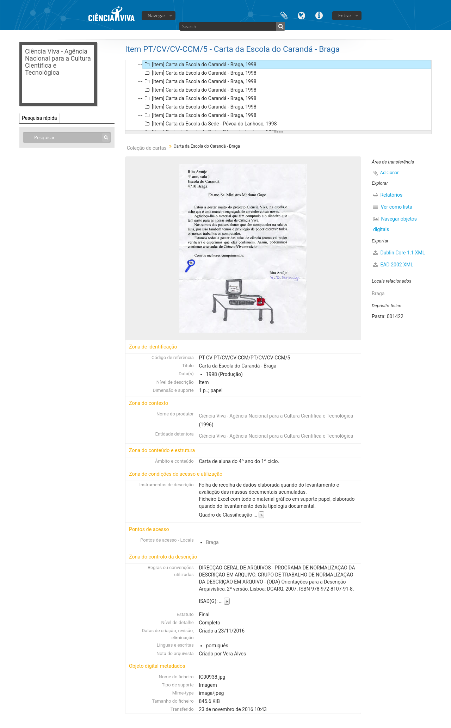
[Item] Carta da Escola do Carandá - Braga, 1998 (200, 64)
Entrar (344, 15)
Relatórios (387, 195)
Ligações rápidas (319, 15)
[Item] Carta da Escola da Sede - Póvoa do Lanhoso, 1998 (210, 123)
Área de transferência (284, 15)
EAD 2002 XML (393, 264)
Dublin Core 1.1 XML (399, 252)
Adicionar (389, 172)
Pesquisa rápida (39, 118)
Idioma (301, 15)
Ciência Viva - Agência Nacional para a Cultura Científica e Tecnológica (276, 416)
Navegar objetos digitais (395, 224)
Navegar (156, 15)
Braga (212, 542)
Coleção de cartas (147, 148)
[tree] (278, 95)
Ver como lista (392, 207)
